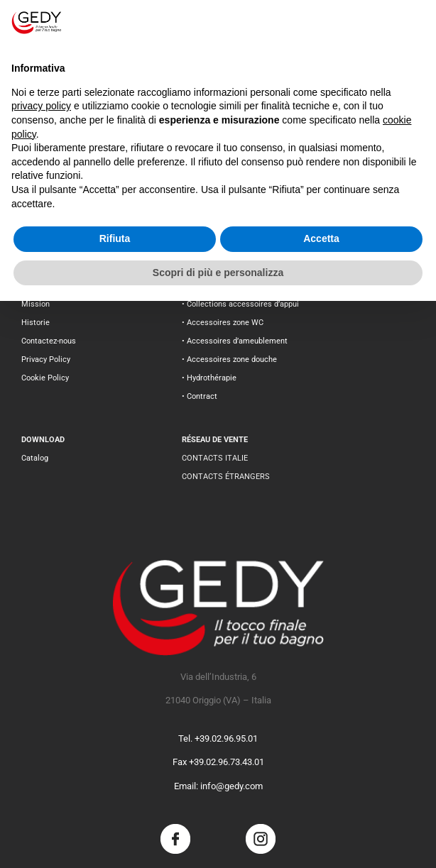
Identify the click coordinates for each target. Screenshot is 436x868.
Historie (35, 322)
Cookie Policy (45, 378)
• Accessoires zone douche (229, 359)
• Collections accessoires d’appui (240, 304)
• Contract (199, 396)
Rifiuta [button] (115, 238)
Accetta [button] (321, 238)
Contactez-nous (48, 341)
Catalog (34, 458)
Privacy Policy (45, 359)
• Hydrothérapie (209, 378)
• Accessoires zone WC (222, 322)
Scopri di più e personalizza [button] (218, 272)
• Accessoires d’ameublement (235, 341)
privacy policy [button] (41, 105)
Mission (35, 304)
